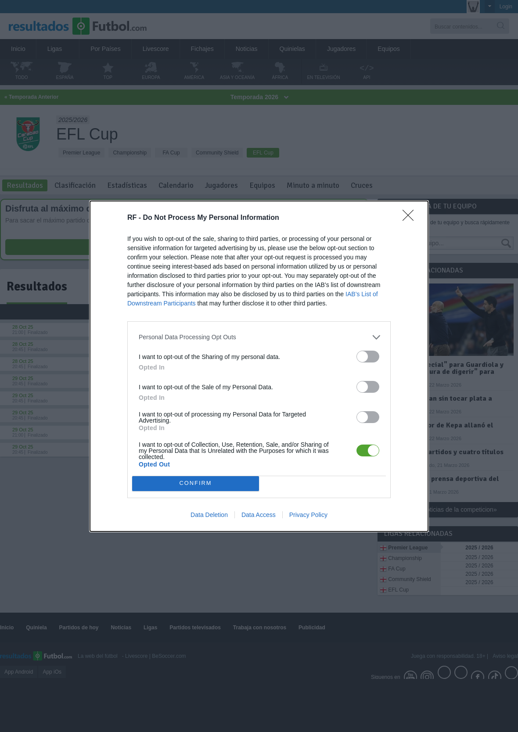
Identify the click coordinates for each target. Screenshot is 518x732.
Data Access (258, 514)
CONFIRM (195, 483)
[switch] (367, 356)
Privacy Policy (308, 514)
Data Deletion (209, 514)
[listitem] (259, 337)
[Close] (411, 218)
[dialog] (259, 366)
